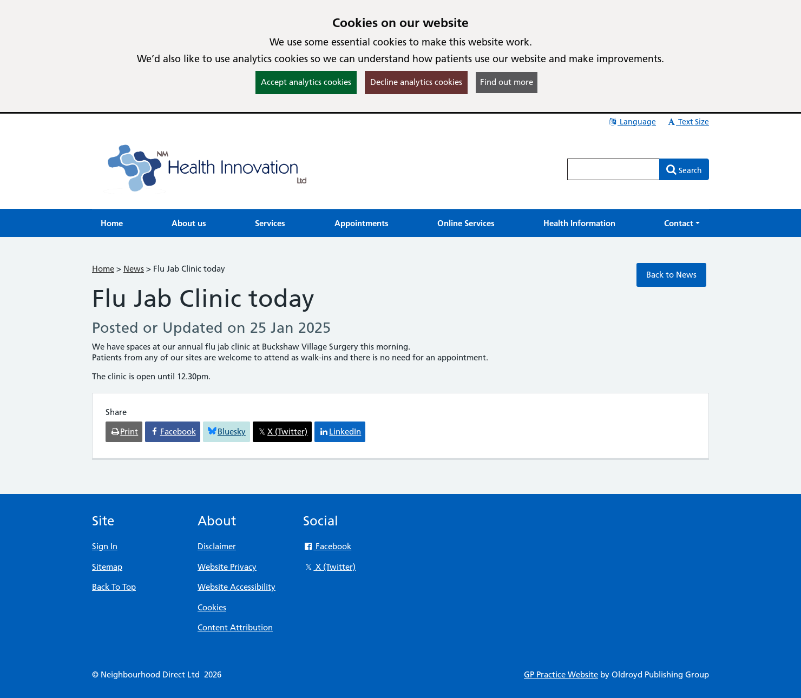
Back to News (671, 274)
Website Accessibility (236, 587)
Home (103, 269)
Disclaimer (217, 546)
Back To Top (114, 587)
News (133, 269)
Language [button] (632, 122)
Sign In (104, 546)
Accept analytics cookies (306, 82)
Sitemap (107, 567)
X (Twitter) (329, 567)
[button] (681, 223)
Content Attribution (235, 627)
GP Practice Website (561, 674)
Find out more (506, 82)
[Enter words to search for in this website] (613, 169)
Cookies (212, 607)
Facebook (327, 546)
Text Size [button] (687, 122)
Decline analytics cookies (416, 82)
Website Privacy (227, 567)
